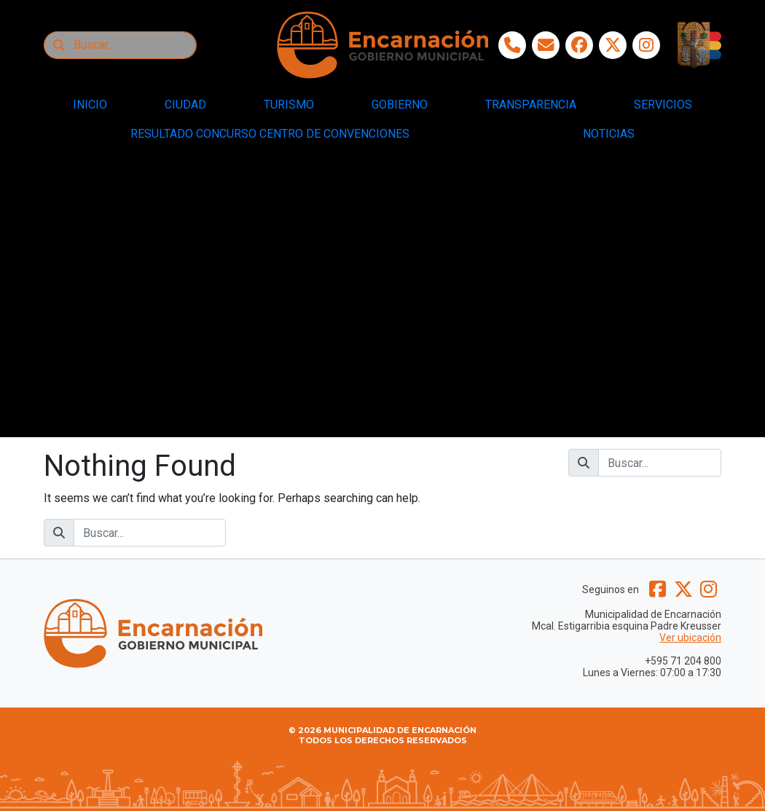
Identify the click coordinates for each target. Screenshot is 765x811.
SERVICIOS (663, 104)
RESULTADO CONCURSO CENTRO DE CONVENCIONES (269, 134)
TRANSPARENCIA (530, 104)
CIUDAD (185, 104)
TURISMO (289, 104)
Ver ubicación (690, 637)
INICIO (90, 104)
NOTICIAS (609, 134)
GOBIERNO (400, 104)
